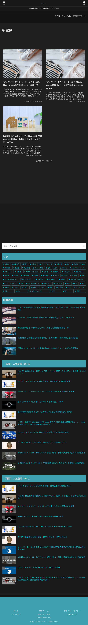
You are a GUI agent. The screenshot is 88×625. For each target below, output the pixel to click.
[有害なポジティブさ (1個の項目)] (38, 291)
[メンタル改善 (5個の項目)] (38, 268)
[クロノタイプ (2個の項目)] (27, 279)
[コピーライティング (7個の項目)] (45, 264)
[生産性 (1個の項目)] (24, 287)
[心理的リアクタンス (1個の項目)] (37, 287)
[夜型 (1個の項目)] (75, 283)
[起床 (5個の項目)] (48, 268)
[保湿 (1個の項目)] (82, 283)
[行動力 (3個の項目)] (18, 272)
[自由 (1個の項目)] (21, 283)
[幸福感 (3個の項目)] (6, 275)
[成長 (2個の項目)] (82, 275)
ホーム (16, 611)
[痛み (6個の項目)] (82, 264)
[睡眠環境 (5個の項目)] (26, 268)
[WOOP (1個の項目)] (15, 287)
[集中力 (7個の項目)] (33, 264)
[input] (44, 246)
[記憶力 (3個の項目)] (45, 272)
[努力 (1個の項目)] (68, 291)
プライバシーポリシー (72, 611)
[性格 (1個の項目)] (8, 291)
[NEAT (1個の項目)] (20, 291)
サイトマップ (16, 614)
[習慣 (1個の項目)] (50, 287)
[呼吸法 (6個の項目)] (75, 264)
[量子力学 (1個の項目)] (59, 287)
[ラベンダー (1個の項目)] (58, 283)
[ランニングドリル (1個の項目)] (9, 283)
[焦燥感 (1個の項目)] (6, 287)
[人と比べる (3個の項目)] (67, 272)
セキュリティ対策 (44, 614)
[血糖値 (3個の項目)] (35, 275)
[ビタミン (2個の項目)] (55, 275)
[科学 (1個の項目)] (55, 291)
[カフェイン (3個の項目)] (8, 272)
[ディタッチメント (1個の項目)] (32, 283)
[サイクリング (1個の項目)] (79, 287)
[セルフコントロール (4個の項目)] (77, 268)
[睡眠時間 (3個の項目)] (45, 275)
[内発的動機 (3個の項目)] (25, 275)
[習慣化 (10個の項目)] (24, 264)
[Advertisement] (44, 39)
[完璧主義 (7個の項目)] (58, 264)
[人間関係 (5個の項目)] (7, 268)
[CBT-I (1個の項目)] (69, 287)
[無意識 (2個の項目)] (63, 279)
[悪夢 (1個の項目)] (80, 291)
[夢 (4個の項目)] (55, 268)
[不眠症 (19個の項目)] (6, 264)
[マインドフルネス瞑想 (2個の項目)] (69, 275)
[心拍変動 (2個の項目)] (40, 279)
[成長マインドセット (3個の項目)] (32, 272)
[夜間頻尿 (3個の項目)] (55, 272)
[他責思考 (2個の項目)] (51, 279)
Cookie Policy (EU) (44, 617)
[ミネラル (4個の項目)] (64, 268)
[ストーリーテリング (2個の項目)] (11, 279)
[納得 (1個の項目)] (67, 283)
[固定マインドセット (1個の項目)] (77, 279)
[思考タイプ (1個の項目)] (46, 283)
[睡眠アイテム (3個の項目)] (79, 272)
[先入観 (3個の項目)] (15, 275)
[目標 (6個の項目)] (67, 264)
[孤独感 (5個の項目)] (16, 268)
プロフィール (44, 611)
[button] (84, 246)
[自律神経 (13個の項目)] (15, 264)
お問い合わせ (72, 614)
